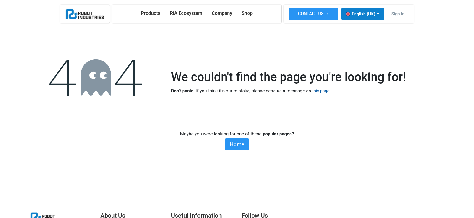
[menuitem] (150, 13)
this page (321, 90)
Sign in (397, 14)
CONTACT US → (313, 13)
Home (237, 144)
